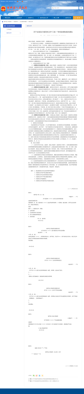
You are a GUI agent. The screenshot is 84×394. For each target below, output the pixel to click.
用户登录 (60, 1)
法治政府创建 (23, 21)
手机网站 (64, 1)
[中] (63, 35)
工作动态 (9, 29)
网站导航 (69, 1)
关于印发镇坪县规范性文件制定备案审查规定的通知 (43, 378)
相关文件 (31, 21)
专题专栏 (15, 21)
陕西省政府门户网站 (4, 1)
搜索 (81, 7)
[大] (61, 35)
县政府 (20, 1)
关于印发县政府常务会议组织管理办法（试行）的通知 (43, 381)
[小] (65, 35)
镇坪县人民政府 (7, 21)
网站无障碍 (73, 1)
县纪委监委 (25, 1)
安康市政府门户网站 (12, 1)
